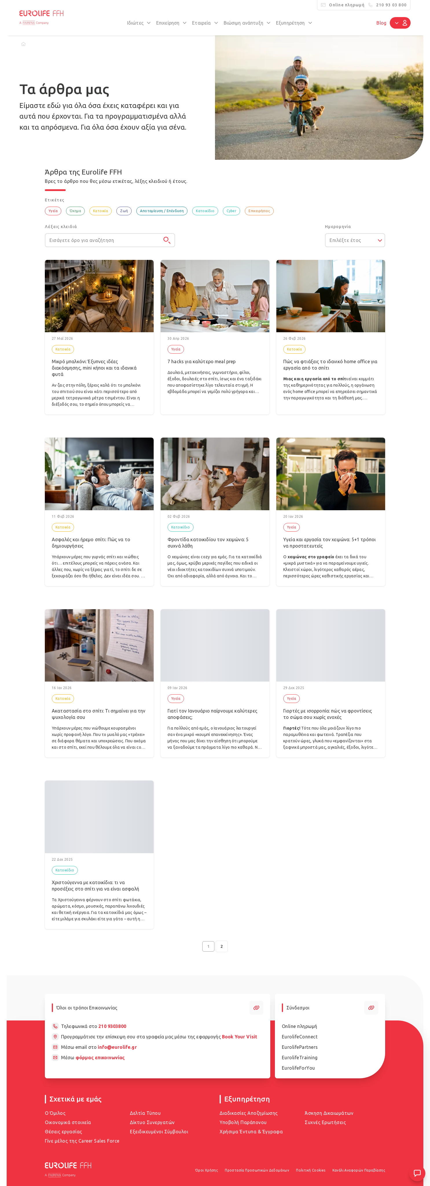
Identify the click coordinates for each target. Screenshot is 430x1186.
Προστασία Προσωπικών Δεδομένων (257, 1170)
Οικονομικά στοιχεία (68, 1122)
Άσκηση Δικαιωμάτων (329, 1113)
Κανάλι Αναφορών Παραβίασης (358, 1170)
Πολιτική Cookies (310, 1170)
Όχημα (75, 211)
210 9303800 (112, 1026)
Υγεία (53, 211)
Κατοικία (100, 211)
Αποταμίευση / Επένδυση (162, 211)
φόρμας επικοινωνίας (100, 1057)
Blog (381, 22)
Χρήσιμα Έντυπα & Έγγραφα (251, 1131)
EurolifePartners (300, 1047)
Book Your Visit (239, 1036)
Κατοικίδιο (205, 211)
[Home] (23, 44)
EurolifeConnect (300, 1036)
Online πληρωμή (299, 1026)
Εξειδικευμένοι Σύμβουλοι (159, 1131)
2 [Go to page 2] (221, 946)
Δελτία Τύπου (145, 1113)
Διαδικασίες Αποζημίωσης (249, 1113)
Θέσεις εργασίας (63, 1131)
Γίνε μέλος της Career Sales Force (82, 1140)
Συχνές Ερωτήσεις (325, 1122)
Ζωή (124, 211)
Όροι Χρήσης (206, 1170)
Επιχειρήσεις (259, 211)
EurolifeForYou (298, 1068)
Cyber (231, 211)
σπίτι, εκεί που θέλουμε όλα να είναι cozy (106, 747)
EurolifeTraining (300, 1057)
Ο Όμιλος (55, 1113)
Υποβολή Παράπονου (243, 1122)
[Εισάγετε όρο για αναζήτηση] (110, 240)
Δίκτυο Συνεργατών (152, 1122)
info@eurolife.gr (117, 1047)
